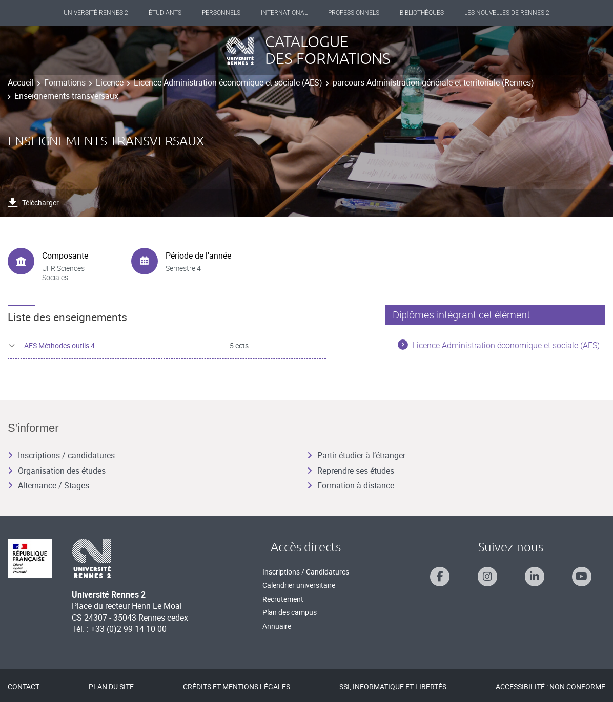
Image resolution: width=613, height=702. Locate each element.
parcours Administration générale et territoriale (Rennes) (433, 82)
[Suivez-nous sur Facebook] (439, 576)
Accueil (21, 82)
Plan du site (111, 686)
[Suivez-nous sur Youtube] (581, 576)
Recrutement (282, 599)
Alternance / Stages (48, 485)
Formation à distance (350, 485)
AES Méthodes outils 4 (59, 345)
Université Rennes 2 (96, 12)
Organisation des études (57, 470)
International (284, 12)
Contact (23, 686)
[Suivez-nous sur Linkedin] (534, 576)
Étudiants (165, 12)
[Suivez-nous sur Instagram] (487, 576)
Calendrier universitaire (298, 585)
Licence (110, 82)
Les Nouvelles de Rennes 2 (506, 12)
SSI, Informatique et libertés (392, 686)
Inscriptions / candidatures (61, 455)
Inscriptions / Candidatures (305, 572)
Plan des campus (289, 612)
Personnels (221, 12)
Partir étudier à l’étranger (356, 455)
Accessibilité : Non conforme (550, 686)
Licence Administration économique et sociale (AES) (228, 82)
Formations (65, 82)
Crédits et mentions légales (236, 686)
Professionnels (353, 12)
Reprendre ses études (350, 470)
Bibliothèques (422, 12)
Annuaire (276, 626)
